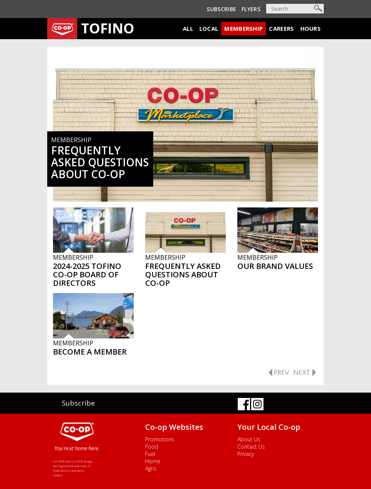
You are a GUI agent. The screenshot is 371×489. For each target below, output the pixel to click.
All (188, 28)
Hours (310, 28)
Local (209, 28)
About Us (248, 439)
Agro (150, 468)
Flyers (251, 9)
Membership (243, 28)
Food (151, 446)
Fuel (150, 454)
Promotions (159, 439)
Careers (281, 28)
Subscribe (221, 9)
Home (153, 461)
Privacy (245, 454)
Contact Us (251, 446)
